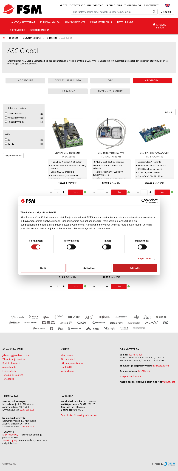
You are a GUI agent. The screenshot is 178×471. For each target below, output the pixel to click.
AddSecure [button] (25, 80)
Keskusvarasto (13, 113)
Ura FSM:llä (66, 367)
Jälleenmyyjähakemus (72, 363)
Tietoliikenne (125, 22)
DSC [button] (110, 80)
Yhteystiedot (77, 5)
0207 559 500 (135, 354)
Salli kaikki (135, 268)
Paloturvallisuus (101, 22)
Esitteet (110, 5)
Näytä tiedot (144, 258)
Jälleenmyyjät (95, 5)
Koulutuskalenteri (11, 363)
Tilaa (75, 192)
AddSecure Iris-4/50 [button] (68, 80)
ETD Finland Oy (10, 434)
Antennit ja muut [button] (110, 91)
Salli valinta (88, 268)
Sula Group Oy (9, 440)
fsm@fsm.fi (144, 370)
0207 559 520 (27, 409)
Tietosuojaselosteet (12, 374)
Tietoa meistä (68, 359)
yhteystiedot (168, 381)
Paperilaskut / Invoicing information (79, 415)
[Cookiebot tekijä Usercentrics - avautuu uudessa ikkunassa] (144, 200)
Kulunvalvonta (49, 22)
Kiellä (43, 268)
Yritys (63, 5)
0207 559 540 (27, 426)
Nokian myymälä (15, 121)
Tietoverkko (17, 29)
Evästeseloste (9, 370)
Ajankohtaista (9, 367)
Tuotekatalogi (132, 5)
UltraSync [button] (67, 91)
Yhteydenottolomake (130, 376)
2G (7, 139)
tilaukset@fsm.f (161, 365)
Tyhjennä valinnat (13, 155)
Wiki (119, 5)
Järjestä (168, 112)
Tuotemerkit (151, 5)
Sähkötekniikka (39, 29)
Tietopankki (8, 378)
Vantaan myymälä (15, 117)
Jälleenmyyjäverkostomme (15, 355)
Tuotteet (13, 37)
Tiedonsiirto (51, 37)
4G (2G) (10, 143)
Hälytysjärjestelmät (22, 22)
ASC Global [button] (152, 80)
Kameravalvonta (75, 22)
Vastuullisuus (67, 370)
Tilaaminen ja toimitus (13, 359)
